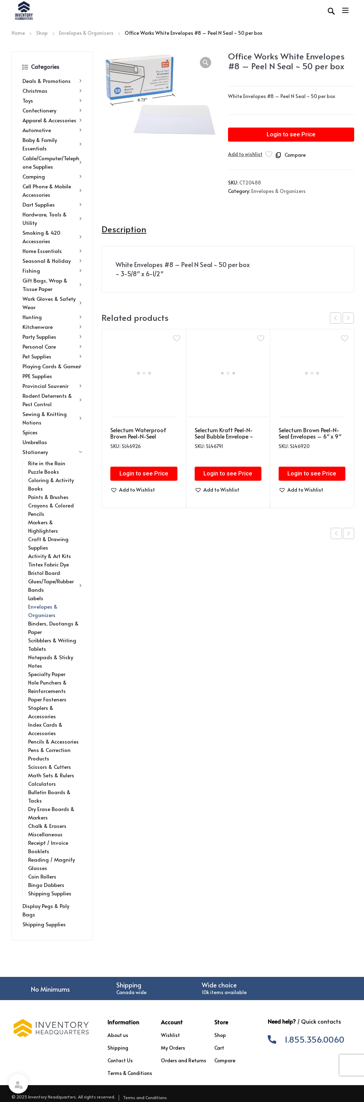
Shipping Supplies (49, 893)
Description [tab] (124, 229)
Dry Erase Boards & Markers (51, 813)
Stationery (52, 452)
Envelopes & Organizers (86, 33)
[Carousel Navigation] (342, 318)
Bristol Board (44, 572)
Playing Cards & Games (52, 366)
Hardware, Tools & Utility (52, 218)
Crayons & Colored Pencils (51, 509)
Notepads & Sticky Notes (50, 661)
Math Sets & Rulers (51, 775)
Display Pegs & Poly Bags (45, 910)
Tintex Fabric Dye (48, 564)
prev (335, 318)
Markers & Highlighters (43, 526)
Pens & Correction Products (49, 754)
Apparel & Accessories (52, 120)
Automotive (52, 130)
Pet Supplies (52, 356)
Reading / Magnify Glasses (51, 863)
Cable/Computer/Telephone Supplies (52, 162)
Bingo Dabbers (46, 884)
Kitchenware (52, 327)
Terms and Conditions (145, 1097)
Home (18, 33)
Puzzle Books (43, 471)
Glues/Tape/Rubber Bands (55, 585)
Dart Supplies (52, 204)
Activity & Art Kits (49, 555)
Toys (52, 100)
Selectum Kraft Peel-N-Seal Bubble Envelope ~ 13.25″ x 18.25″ (224, 436)
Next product (348, 533)
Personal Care (52, 346)
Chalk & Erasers (47, 825)
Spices (30, 432)
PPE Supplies (37, 376)
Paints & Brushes (48, 496)
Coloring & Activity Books (51, 484)
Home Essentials (52, 251)
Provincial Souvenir (52, 386)
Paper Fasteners (47, 699)
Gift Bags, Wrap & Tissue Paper (52, 284)
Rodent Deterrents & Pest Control (52, 400)
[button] (205, 62)
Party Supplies (52, 336)
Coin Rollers (42, 876)
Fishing (52, 270)
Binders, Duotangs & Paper (53, 627)
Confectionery (52, 110)
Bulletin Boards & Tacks (49, 796)
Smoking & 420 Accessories (52, 237)
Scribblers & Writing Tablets (52, 644)
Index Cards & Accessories (45, 729)
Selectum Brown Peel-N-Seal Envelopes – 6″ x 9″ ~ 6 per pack (310, 436)
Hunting (52, 317)
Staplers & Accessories (42, 712)
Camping (52, 176)
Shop (42, 33)
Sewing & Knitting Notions (52, 418)
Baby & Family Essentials (52, 144)
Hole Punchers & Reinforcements (47, 686)
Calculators (42, 783)
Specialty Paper (46, 674)
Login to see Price (291, 134)
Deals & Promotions (52, 81)
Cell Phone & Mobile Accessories (52, 190)
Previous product (336, 533)
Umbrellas (34, 442)
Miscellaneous (45, 834)
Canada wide (131, 992)
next (348, 318)
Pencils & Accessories (53, 741)
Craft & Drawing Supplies (48, 543)
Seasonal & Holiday (52, 261)
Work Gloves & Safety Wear (52, 303)
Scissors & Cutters (49, 766)
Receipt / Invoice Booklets (48, 847)
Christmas (52, 90)
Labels (35, 598)
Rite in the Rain (46, 463)
